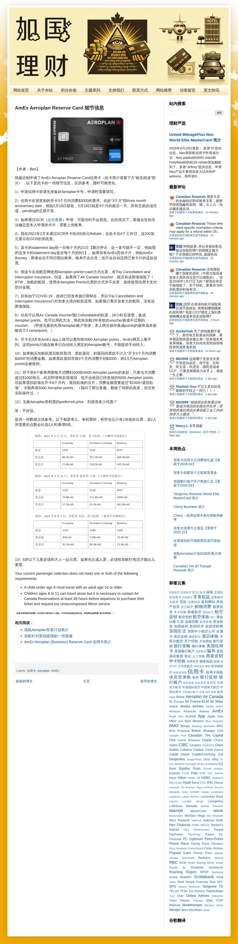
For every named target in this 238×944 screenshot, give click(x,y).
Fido (194, 773)
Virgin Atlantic (179, 900)
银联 (195, 677)
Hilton (182, 778)
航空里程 (185, 617)
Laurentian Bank (212, 796)
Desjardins (177, 759)
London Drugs (193, 801)
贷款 (183, 602)
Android (190, 716)
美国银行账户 (184, 651)
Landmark (217, 792)
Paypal (218, 829)
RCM (182, 862)
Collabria (186, 749)
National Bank (213, 820)
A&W (172, 697)
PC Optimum (193, 839)
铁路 (217, 661)
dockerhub (184, 331)
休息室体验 (180, 677)
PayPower (176, 834)
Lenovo (173, 801)
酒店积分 (195, 636)
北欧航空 (187, 597)
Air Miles (216, 701)
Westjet (174, 910)
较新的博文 (24, 681)
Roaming (176, 872)
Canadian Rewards (191, 197)
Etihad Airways (213, 768)
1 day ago (211, 378)
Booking (197, 726)
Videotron (217, 895)
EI (222, 759)
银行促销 (209, 677)
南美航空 (201, 651)
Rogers (191, 872)
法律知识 (194, 601)
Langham (174, 796)
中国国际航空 (191, 687)
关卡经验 (180, 612)
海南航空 (208, 612)
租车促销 (210, 692)
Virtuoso (198, 900)
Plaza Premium (212, 843)
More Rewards (179, 820)
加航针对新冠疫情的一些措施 (48, 636)
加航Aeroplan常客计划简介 (46, 630)
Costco (198, 750)
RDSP (191, 862)
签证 (188, 656)
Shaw (172, 882)
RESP (210, 862)
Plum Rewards (178, 848)
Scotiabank (204, 876)
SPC (220, 882)
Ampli (172, 716)
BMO (173, 725)
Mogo (201, 815)
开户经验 (191, 641)
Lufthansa (175, 806)
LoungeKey (215, 801)
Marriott (176, 810)
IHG (210, 782)
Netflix (195, 825)
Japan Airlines (204, 787)
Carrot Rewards (189, 740)
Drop (206, 759)
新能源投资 (180, 672)
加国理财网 (214, 626)
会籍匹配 (192, 622)
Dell (220, 754)
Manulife (191, 806)
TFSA (183, 891)
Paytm (209, 834)
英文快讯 (211, 90)
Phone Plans (179, 843)
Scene (173, 877)
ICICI (203, 782)
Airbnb (173, 706)
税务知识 (206, 661)
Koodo (205, 792)
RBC (173, 862)
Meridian (190, 815)
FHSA (185, 773)
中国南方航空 (210, 687)
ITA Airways (188, 787)
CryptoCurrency (203, 754)
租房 (220, 691)
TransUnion (214, 891)
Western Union (213, 905)
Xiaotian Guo (186, 386)
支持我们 (116, 90)
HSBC (206, 778)
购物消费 (203, 606)
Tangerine (209, 886)
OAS (186, 829)
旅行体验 (198, 646)
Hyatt (187, 782)
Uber (180, 895)
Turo (172, 895)
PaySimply (194, 834)
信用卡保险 (214, 672)
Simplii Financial (197, 882)
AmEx (55, 670)
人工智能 (198, 656)
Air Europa (176, 701)
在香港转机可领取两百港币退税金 (188, 235)
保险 (209, 592)
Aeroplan (44, 670)
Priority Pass (202, 853)
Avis (180, 721)
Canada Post (177, 735)
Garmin (218, 773)
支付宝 (211, 682)
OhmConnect (202, 829)
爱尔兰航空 (198, 592)
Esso (197, 768)
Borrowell (209, 726)
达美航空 (217, 597)
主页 (86, 681)
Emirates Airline (195, 764)
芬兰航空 (187, 606)
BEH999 (182, 359)
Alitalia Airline (214, 706)
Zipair (206, 910)
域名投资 (200, 682)
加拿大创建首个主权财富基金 (186, 212)
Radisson (204, 857)
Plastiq (195, 843)
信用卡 (31, 670)
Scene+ (186, 877)
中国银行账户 (190, 692)
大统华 (174, 601)
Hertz (172, 777)
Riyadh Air (177, 867)
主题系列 (92, 90)
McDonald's (176, 815)
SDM (219, 877)
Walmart (174, 905)
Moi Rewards (215, 815)
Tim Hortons (197, 891)
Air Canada (213, 696)
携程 (207, 666)
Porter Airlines (213, 848)
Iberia (195, 782)
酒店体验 (210, 636)
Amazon (174, 711)
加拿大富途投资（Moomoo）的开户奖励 (192, 432)
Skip (213, 882)
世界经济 (193, 661)
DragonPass (194, 759)
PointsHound (195, 848)
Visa (209, 900)
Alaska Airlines (191, 706)
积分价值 (68, 90)
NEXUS (205, 825)
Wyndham (195, 910)
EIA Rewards (177, 764)
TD (221, 886)
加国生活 (177, 631)
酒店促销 (180, 636)
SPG (172, 886)
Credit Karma (214, 749)
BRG (220, 726)
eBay (215, 759)
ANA (181, 716)
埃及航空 (186, 592)
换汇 (213, 617)
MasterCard (198, 811)
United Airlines (197, 896)
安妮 (179, 246)
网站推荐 (164, 90)
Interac (218, 782)
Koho (185, 792)
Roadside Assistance (207, 867)
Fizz (210, 773)
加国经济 (196, 626)
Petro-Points (214, 839)
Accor (180, 697)
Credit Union (179, 754)
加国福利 (181, 626)
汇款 (180, 622)
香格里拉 (199, 666)
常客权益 (201, 597)
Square (182, 886)
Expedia (174, 773)
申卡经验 (177, 661)
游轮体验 (188, 682)
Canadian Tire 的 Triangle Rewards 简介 (192, 568)
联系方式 (140, 90)
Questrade (188, 857)
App (201, 716)
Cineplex (195, 745)
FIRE (203, 773)
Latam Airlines (190, 796)
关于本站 (45, 90)
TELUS (174, 891)
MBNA (218, 811)
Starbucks (194, 886)
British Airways (203, 731)
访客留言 (187, 90)
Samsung (217, 872)
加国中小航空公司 (201, 631)
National (197, 820)
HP (198, 777)
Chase (207, 740)
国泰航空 (194, 612)
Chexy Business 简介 (189, 507)
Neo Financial (179, 825)
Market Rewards (212, 806)
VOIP (219, 900)
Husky (178, 782)
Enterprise (212, 764)
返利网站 (208, 602)
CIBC (183, 744)
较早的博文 (148, 681)
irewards (174, 787)
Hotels (191, 777)
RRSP (204, 872)
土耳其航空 (185, 666)
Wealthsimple (192, 905)
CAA (220, 730)
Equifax (184, 768)
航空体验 (201, 616)
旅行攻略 (182, 646)
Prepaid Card (180, 853)
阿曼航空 (174, 592)
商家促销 (214, 656)
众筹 (202, 692)
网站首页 (21, 90)
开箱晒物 (205, 641)
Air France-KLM (197, 701)
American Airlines (196, 711)
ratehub (218, 857)
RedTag (201, 862)
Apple (211, 716)
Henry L (182, 426)
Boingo (185, 726)
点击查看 (54, 220)
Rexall (219, 862)
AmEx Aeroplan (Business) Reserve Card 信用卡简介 (67, 642)
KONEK (194, 792)
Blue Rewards (214, 721)
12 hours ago (213, 350)
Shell (180, 882)
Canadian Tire (199, 735)
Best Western (194, 721)
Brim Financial (179, 730)
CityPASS (208, 745)
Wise (184, 910)
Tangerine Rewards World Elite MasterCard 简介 (196, 496)
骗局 (211, 651)
